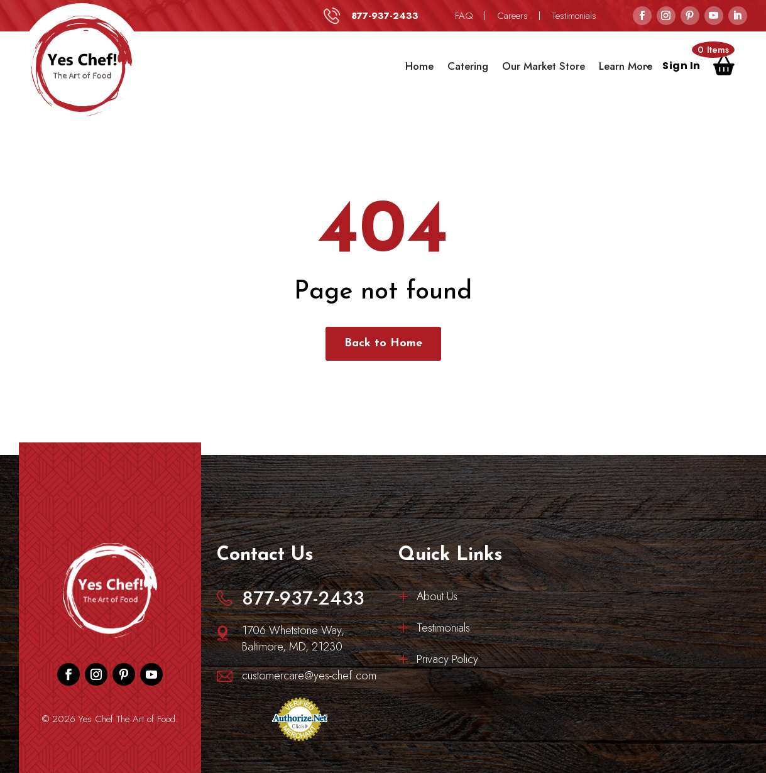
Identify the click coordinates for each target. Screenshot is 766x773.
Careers (512, 15)
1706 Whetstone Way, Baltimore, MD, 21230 (293, 638)
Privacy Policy (447, 661)
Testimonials (574, 15)
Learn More (625, 66)
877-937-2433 (385, 16)
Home (419, 66)
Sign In (681, 67)
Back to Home (383, 343)
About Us (437, 598)
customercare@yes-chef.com (309, 675)
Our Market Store (543, 66)
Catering (467, 66)
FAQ (464, 15)
